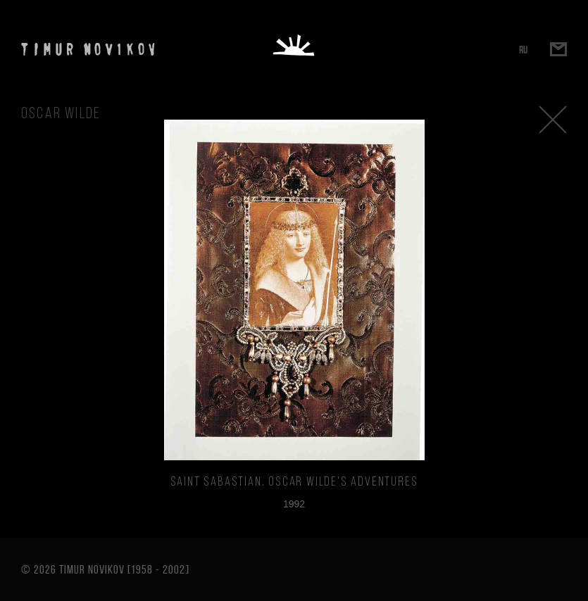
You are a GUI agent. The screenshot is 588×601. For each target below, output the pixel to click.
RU (523, 50)
